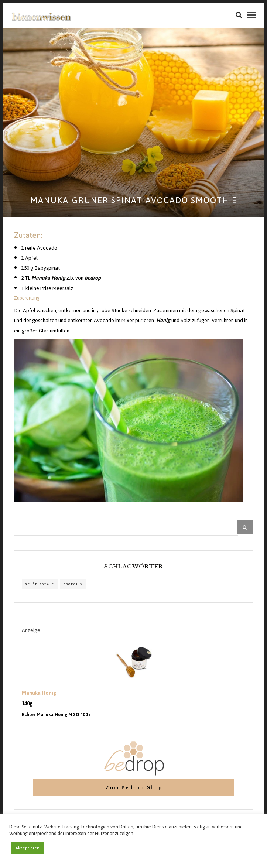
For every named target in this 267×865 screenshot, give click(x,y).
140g (27, 704)
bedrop (93, 278)
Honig (163, 320)
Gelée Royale (39, 584)
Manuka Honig (39, 693)
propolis (72, 584)
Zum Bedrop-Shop (133, 787)
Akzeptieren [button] (28, 848)
